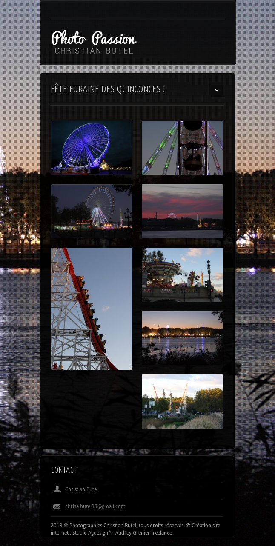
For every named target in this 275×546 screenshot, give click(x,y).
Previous (202, 470)
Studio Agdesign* (91, 533)
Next (216, 470)
